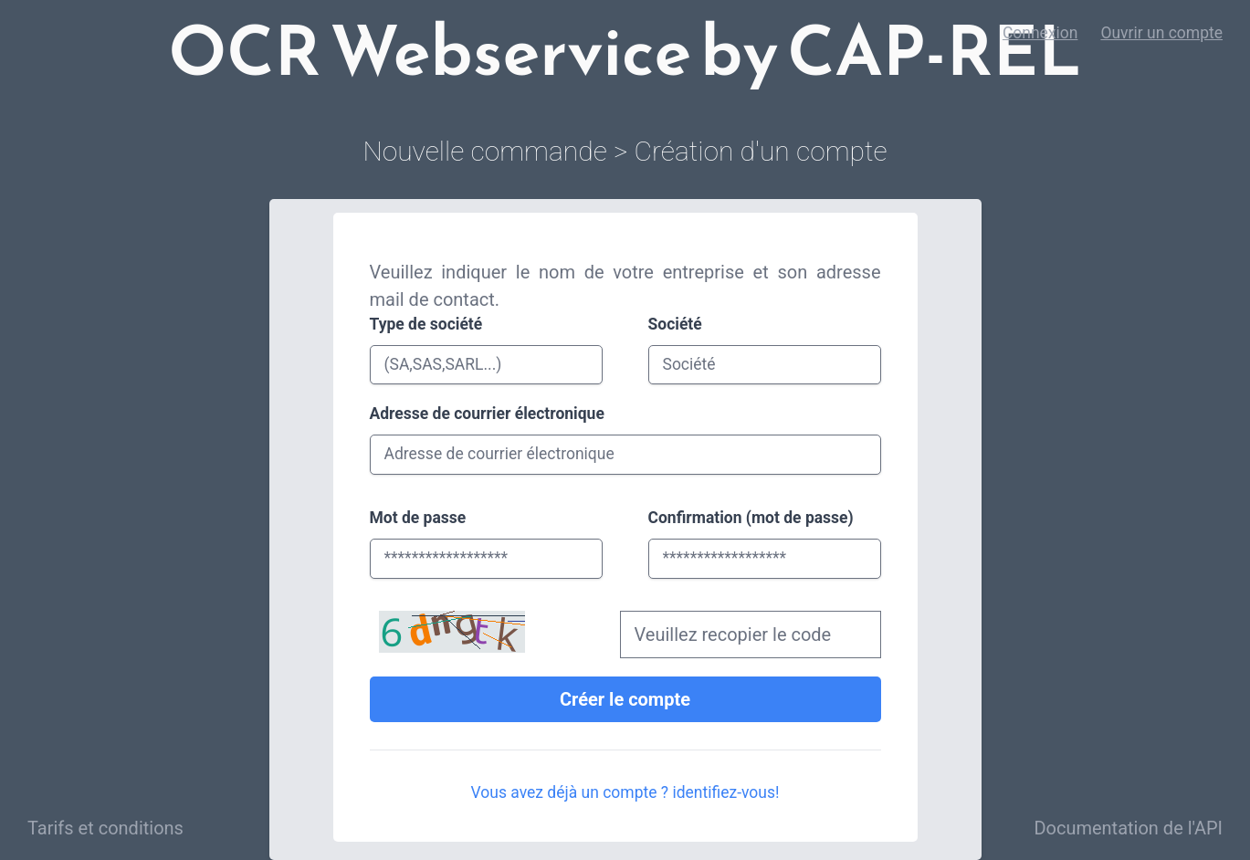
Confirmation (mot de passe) (751, 518)
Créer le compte (625, 699)
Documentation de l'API (1128, 828)
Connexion (1040, 33)
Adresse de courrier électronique (487, 413)
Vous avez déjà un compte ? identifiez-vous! (625, 792)
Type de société (426, 324)
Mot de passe (418, 518)
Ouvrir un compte (1161, 33)
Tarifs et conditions (105, 828)
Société (675, 324)
